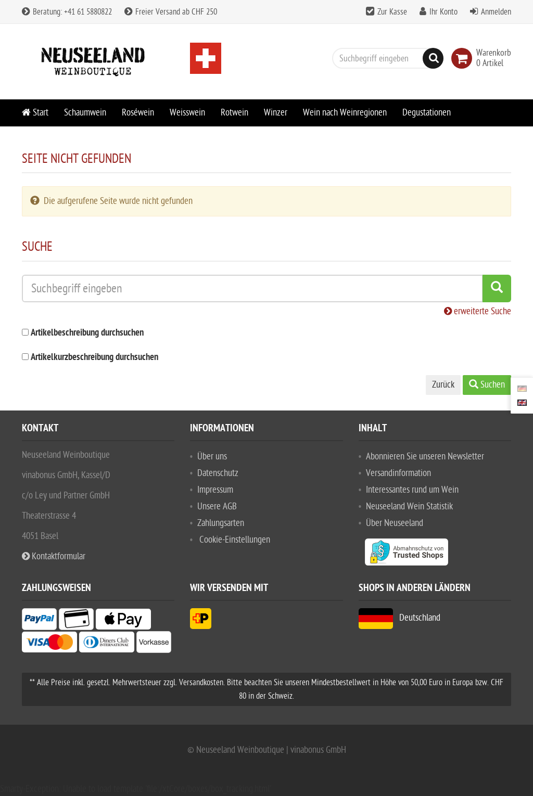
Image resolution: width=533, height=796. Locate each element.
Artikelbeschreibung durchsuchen (87, 333)
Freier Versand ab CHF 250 (170, 12)
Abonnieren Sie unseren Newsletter (425, 456)
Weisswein (187, 112)
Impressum (215, 489)
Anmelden (496, 12)
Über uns (212, 456)
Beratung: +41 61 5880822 (67, 12)
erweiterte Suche (477, 311)
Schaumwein (85, 112)
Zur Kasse (392, 12)
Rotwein (234, 112)
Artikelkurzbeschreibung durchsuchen (94, 358)
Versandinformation (398, 473)
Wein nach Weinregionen (345, 112)
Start (35, 112)
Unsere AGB (217, 506)
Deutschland (400, 617)
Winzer (275, 112)
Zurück (443, 384)
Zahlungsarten (220, 523)
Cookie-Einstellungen (234, 539)
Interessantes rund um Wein (412, 489)
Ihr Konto (443, 12)
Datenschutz (217, 473)
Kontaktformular (53, 556)
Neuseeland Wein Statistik (409, 506)
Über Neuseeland (394, 523)
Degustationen (426, 112)
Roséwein (138, 112)
